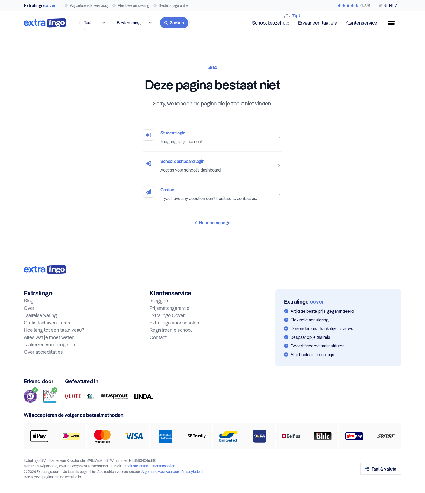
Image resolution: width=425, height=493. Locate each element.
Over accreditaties (43, 352)
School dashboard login (182, 161)
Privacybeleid (192, 471)
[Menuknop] (393, 23)
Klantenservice (361, 23)
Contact (168, 189)
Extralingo (40, 5)
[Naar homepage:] (45, 269)
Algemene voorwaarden (160, 471)
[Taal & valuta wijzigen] (387, 6)
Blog (28, 301)
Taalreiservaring (40, 315)
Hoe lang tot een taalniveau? (54, 330)
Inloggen (159, 301)
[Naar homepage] (45, 23)
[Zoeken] (174, 22)
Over (29, 308)
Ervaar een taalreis (317, 23)
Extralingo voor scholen (174, 323)
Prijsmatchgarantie (169, 308)
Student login (172, 133)
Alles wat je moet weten (49, 337)
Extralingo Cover (167, 315)
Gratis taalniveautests (47, 323)
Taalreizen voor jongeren (49, 344)
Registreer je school (171, 330)
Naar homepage (212, 222)
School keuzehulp (270, 22)
